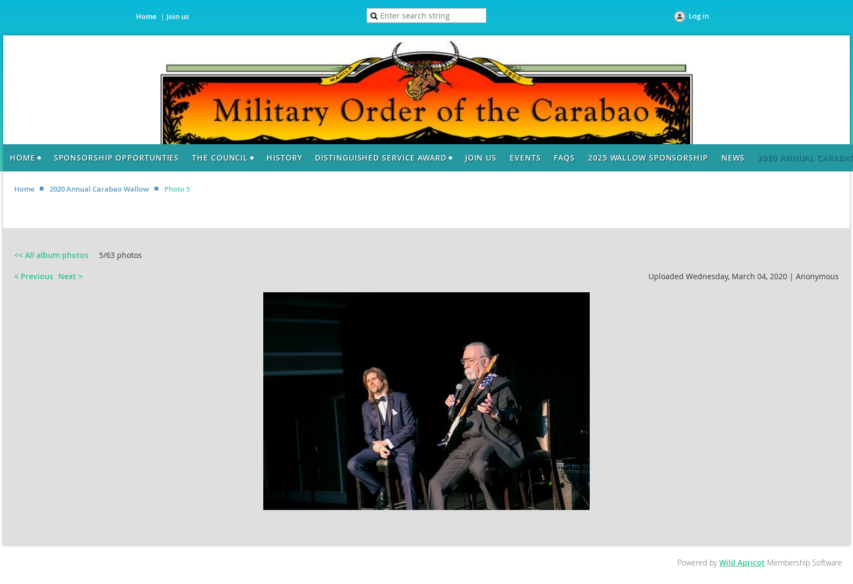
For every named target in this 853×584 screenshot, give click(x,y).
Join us (177, 16)
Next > (70, 276)
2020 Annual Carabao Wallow (99, 189)
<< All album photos (51, 255)
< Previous (33, 276)
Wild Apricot (742, 562)
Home (146, 16)
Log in (699, 16)
